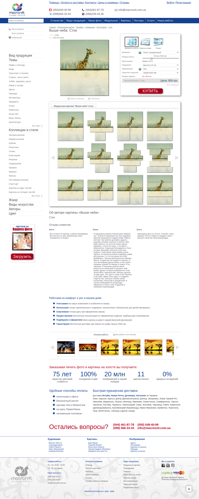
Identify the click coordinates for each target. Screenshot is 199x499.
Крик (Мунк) (93, 443)
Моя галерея (18, 33)
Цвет (12, 213)
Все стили (36, 196)
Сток (57, 35)
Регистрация (183, 2)
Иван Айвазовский (56, 449)
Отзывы (124, 2)
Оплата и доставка (72, 2)
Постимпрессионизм (18, 180)
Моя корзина (18, 29)
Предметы (14, 102)
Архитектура (15, 122)
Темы (13, 60)
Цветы (12, 89)
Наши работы (165, 20)
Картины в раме (130, 478)
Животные (14, 110)
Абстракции (135, 445)
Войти (170, 2)
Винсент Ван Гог (55, 443)
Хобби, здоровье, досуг (20, 81)
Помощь (54, 2)
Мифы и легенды (17, 65)
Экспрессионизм (17, 135)
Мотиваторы (15, 97)
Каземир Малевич (56, 451)
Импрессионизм (16, 139)
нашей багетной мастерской (118, 320)
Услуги (151, 20)
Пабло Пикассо (55, 447)
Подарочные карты (131, 487)
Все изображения (131, 481)
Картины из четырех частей (22, 192)
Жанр (13, 200)
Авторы (14, 209)
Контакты (90, 2)
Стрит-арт (13, 184)
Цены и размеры (108, 2)
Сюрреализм (15, 163)
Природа (13, 93)
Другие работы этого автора (124, 335)
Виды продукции (75, 20)
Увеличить (95, 99)
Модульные (111, 20)
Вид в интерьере (77, 99)
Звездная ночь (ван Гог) (98, 451)
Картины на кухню (138, 451)
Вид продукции (20, 55)
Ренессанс (14, 147)
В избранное (174, 85)
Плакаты (127, 471)
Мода (11, 69)
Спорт (12, 106)
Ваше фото (94, 20)
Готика (12, 151)
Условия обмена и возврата (97, 481)
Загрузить (22, 256)
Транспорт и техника (18, 73)
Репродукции (129, 468)
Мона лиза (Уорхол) (96, 447)
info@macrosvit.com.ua (154, 428)
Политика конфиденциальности (174, 479)
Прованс (13, 167)
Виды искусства (21, 204)
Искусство (14, 114)
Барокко (13, 172)
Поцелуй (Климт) (95, 445)
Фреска (12, 176)
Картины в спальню (138, 447)
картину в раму (95, 320)
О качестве (57, 20)
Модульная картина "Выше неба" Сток (73, 106)
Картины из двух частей (20, 188)
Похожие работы (101, 335)
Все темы (36, 126)
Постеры (139, 20)
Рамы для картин (131, 484)
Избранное (17, 37)
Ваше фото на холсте (132, 475)
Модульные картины (132, 465)
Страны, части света (18, 77)
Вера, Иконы (15, 118)
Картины (126, 20)
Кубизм (12, 143)
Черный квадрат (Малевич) (99, 449)
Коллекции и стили (23, 130)
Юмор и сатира (16, 85)
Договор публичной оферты (173, 477)
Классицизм (14, 155)
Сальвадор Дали (56, 445)
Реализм (13, 159)
